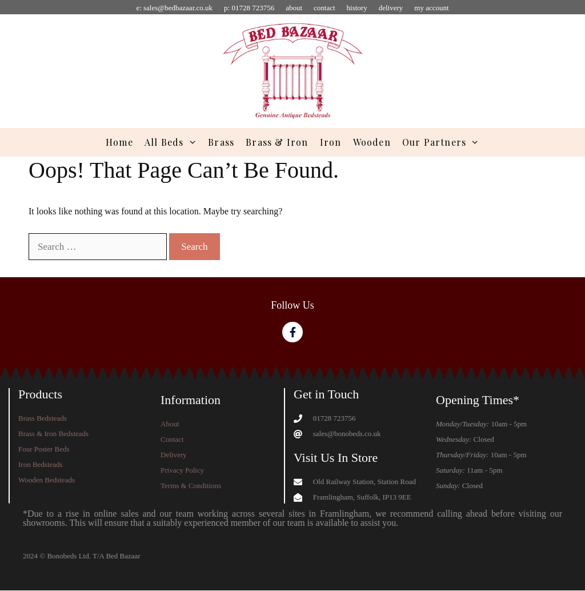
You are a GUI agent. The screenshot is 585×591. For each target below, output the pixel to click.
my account (431, 7)
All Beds (173, 142)
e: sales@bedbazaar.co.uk (174, 7)
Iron (331, 142)
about (294, 7)
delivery (391, 7)
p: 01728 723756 (249, 7)
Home (119, 142)
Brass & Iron (277, 142)
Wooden (372, 142)
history (357, 7)
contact (324, 7)
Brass (221, 142)
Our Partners (443, 142)
